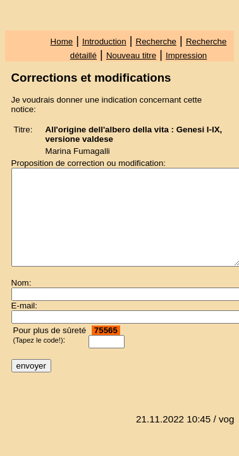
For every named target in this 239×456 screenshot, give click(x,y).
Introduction (104, 41)
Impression (186, 55)
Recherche (156, 41)
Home (62, 41)
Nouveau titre (131, 55)
